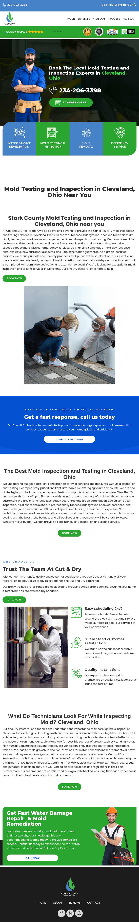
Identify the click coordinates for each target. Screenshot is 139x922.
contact (94, 902)
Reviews (128, 18)
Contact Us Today (70, 439)
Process (114, 18)
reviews (75, 902)
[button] (86, 18)
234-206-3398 (80, 90)
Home (71, 18)
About (100, 18)
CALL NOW (14, 599)
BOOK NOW (14, 278)
